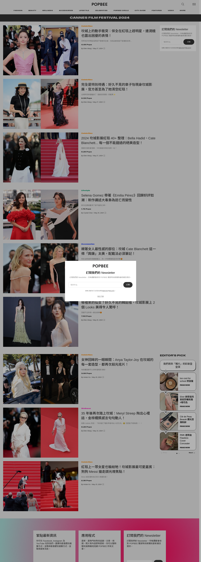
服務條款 (105, 291)
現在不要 (100, 296)
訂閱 (128, 285)
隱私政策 (111, 291)
